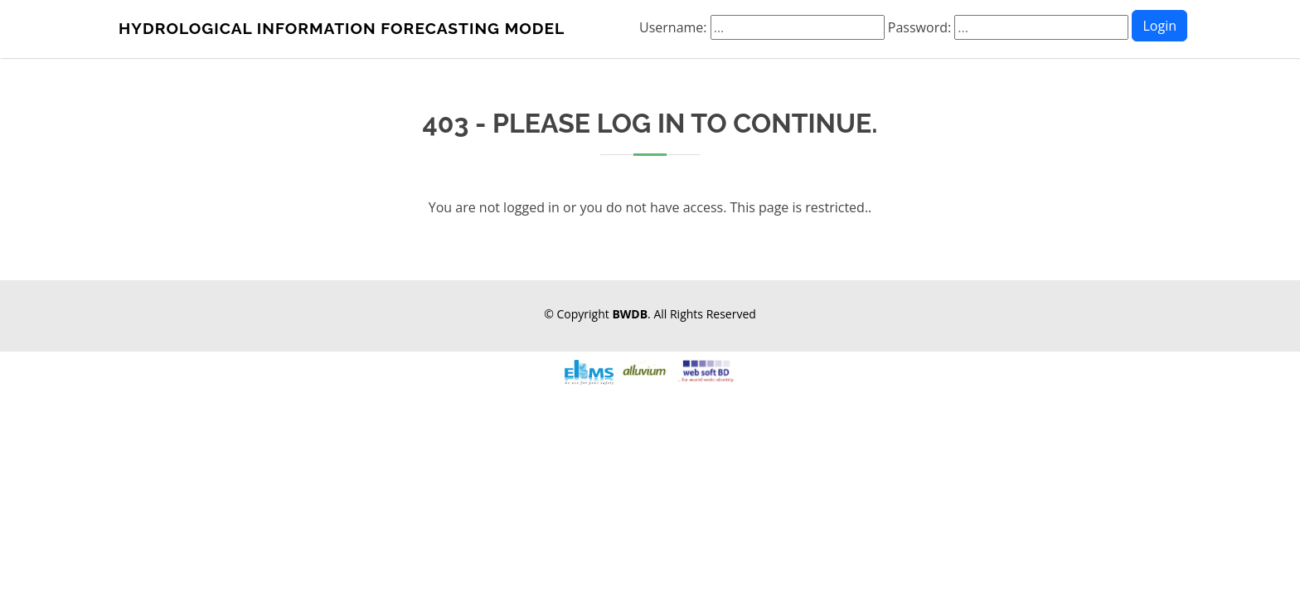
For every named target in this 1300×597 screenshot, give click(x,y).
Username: (762, 27)
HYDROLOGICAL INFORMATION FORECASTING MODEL (342, 28)
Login (1159, 26)
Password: (1008, 27)
